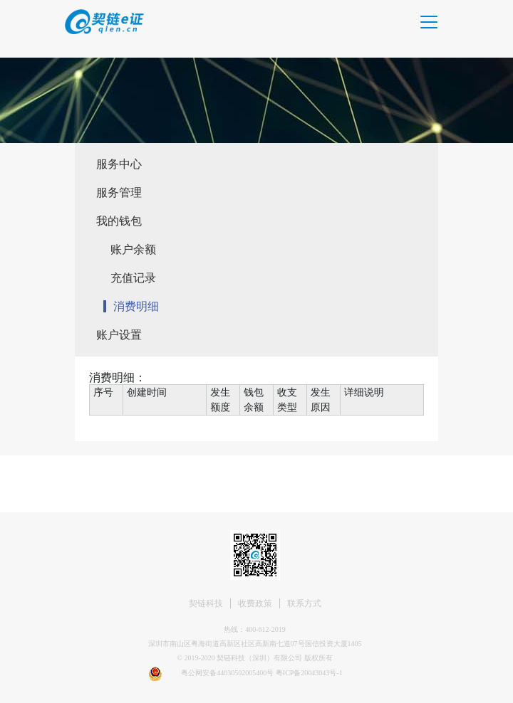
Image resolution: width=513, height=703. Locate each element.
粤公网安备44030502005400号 (228, 673)
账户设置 (119, 335)
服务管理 (119, 192)
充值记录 (133, 278)
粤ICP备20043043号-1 (309, 673)
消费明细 (136, 306)
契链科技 (206, 603)
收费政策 (255, 603)
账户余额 (133, 249)
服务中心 (119, 164)
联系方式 (304, 603)
